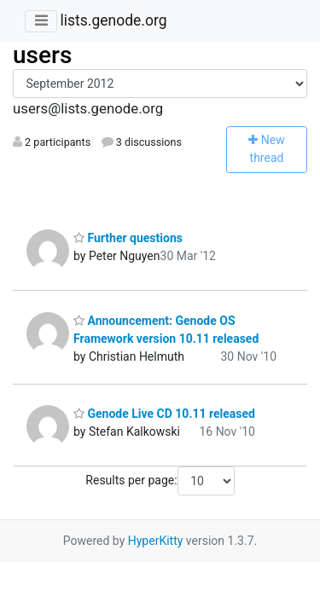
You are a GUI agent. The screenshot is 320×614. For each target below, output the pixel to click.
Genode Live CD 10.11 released (164, 413)
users (42, 55)
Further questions (128, 238)
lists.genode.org (113, 20)
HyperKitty (155, 540)
